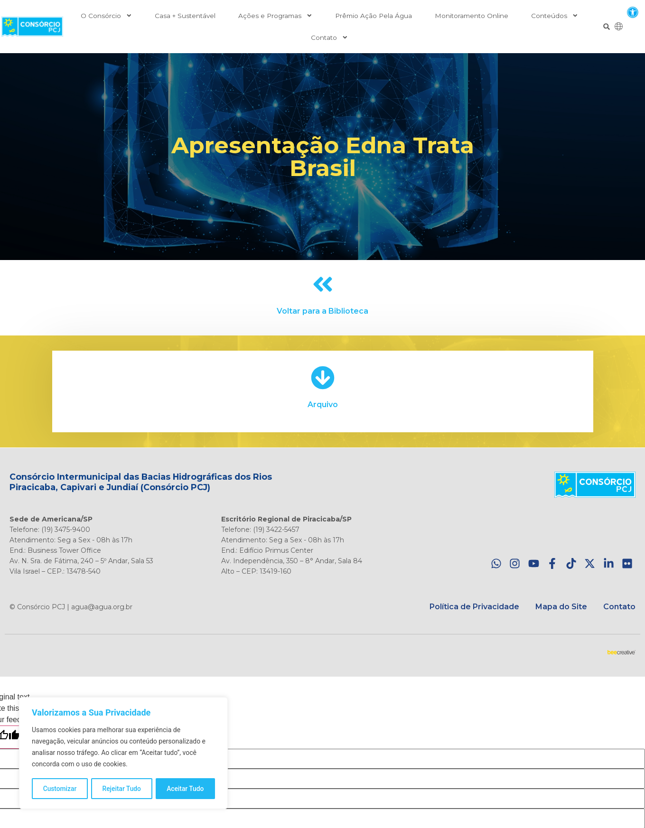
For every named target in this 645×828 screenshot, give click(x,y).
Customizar (60, 788)
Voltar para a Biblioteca (322, 311)
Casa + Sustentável (185, 15)
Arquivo (323, 404)
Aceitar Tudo (186, 788)
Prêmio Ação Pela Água (373, 15)
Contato (329, 37)
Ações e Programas (275, 16)
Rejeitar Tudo (121, 788)
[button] (632, 12)
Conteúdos (555, 16)
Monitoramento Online (471, 15)
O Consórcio (106, 16)
